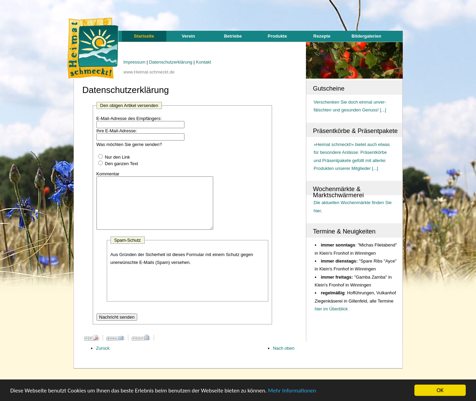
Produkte (277, 36)
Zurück (103, 358)
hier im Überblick (331, 308)
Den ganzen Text (121, 163)
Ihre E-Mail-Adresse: (117, 130)
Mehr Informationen (292, 390)
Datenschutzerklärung (171, 62)
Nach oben (284, 358)
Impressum (135, 62)
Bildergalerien (366, 36)
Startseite (144, 36)
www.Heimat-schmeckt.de (149, 72)
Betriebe (233, 36)
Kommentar (108, 173)
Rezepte (322, 36)
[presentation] (163, 294)
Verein (188, 36)
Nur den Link (117, 157)
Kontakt (203, 62)
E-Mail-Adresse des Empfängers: (129, 118)
